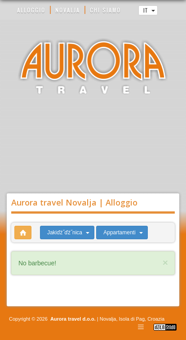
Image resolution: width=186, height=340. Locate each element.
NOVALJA (67, 10)
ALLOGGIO (31, 10)
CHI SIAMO (105, 10)
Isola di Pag (132, 319)
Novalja (107, 319)
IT (149, 10)
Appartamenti (123, 232)
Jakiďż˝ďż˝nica (68, 232)
